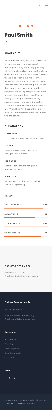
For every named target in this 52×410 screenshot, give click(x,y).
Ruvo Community (12, 353)
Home (10, 403)
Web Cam (9, 344)
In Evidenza (10, 339)
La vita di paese (11, 348)
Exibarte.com (40, 400)
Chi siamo (9, 357)
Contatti (31, 403)
